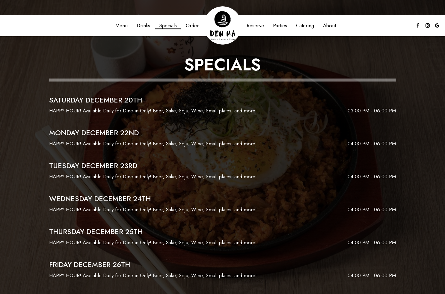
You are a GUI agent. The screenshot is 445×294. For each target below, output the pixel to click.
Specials (168, 25)
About (329, 25)
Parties (280, 25)
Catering (305, 25)
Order (192, 25)
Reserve (255, 25)
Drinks (143, 25)
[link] (222, 25)
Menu (121, 25)
